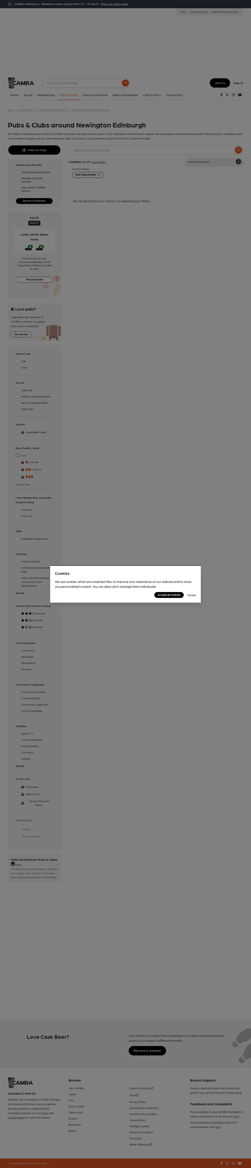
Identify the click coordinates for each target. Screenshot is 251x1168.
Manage (191, 594)
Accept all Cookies (169, 594)
